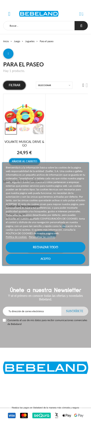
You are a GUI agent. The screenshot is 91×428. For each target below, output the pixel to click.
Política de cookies (16, 236)
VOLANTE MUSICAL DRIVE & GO (24, 143)
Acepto (46, 259)
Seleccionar (44, 85)
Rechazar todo (45, 247)
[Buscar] (39, 25)
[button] (80, 13)
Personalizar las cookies (42, 236)
